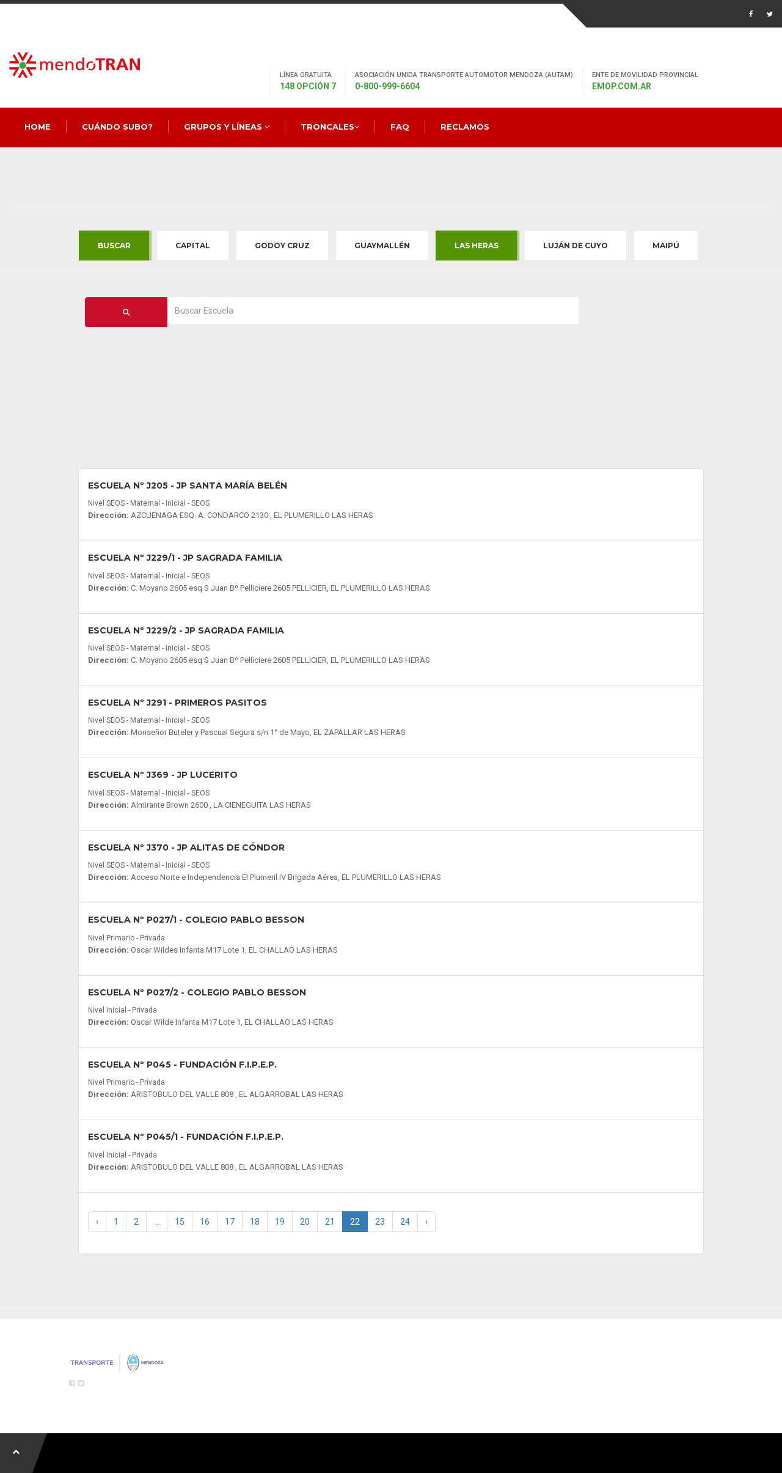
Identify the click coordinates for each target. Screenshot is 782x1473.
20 (305, 1222)
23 (380, 1222)
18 (255, 1222)
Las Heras (477, 245)
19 (280, 1222)
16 (205, 1222)
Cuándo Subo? (117, 126)
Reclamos (464, 126)
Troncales (330, 126)
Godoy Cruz (282, 245)
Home (37, 126)
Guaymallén (382, 245)
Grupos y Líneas (226, 126)
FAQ (399, 126)
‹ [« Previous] (97, 1222)
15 (180, 1222)
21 (330, 1222)
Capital (192, 245)
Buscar (114, 245)
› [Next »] (426, 1222)
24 (405, 1222)
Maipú (665, 245)
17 (230, 1222)
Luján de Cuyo (575, 245)
